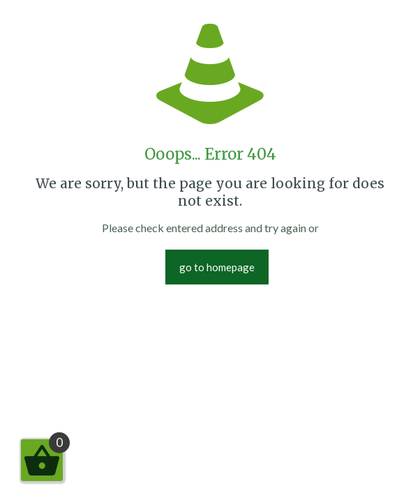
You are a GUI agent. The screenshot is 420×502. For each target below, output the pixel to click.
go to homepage (217, 267)
